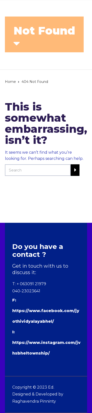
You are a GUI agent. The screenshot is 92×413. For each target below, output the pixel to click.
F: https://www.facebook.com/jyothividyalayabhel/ (45, 311)
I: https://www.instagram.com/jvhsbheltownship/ (46, 343)
